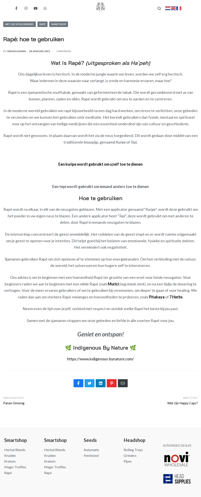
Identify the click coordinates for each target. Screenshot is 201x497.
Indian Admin (16, 51)
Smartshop (64, 24)
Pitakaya (157, 297)
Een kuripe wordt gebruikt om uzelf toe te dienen (100, 164)
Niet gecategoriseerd (21, 24)
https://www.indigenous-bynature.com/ (100, 359)
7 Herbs (176, 297)
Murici (113, 284)
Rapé (46, 24)
